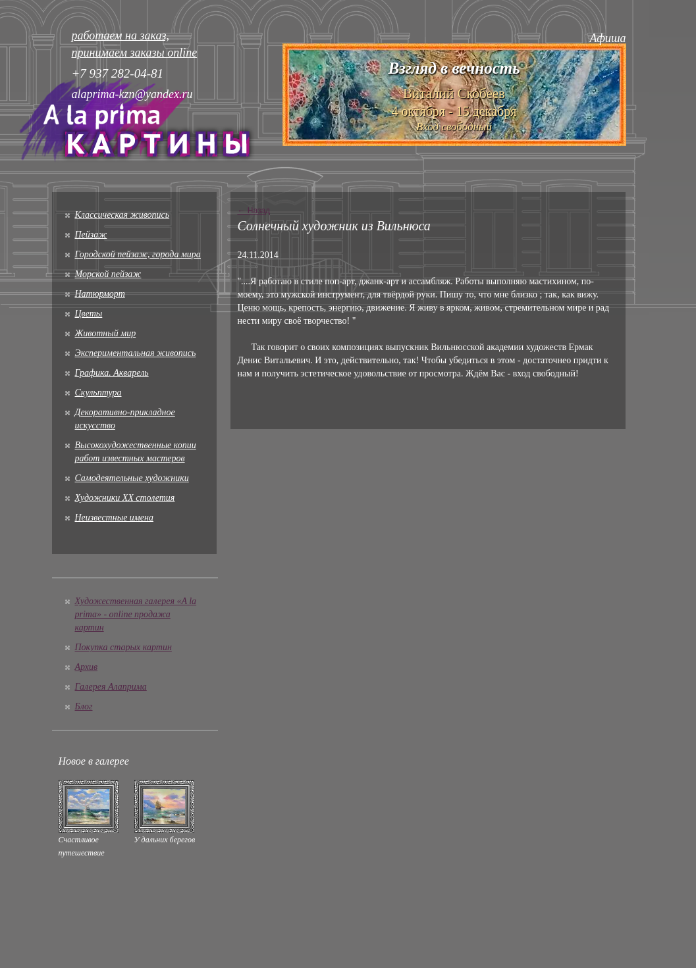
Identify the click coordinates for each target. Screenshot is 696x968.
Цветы (89, 313)
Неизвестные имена (114, 517)
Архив (86, 667)
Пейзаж (91, 235)
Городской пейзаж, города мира (138, 254)
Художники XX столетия (125, 498)
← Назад (253, 210)
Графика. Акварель (112, 373)
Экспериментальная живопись (135, 353)
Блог (84, 706)
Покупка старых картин (123, 647)
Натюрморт (100, 294)
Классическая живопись (122, 215)
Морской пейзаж (108, 274)
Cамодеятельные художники (132, 478)
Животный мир (105, 333)
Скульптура (98, 392)
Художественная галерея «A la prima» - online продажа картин (136, 614)
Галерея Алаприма (111, 687)
